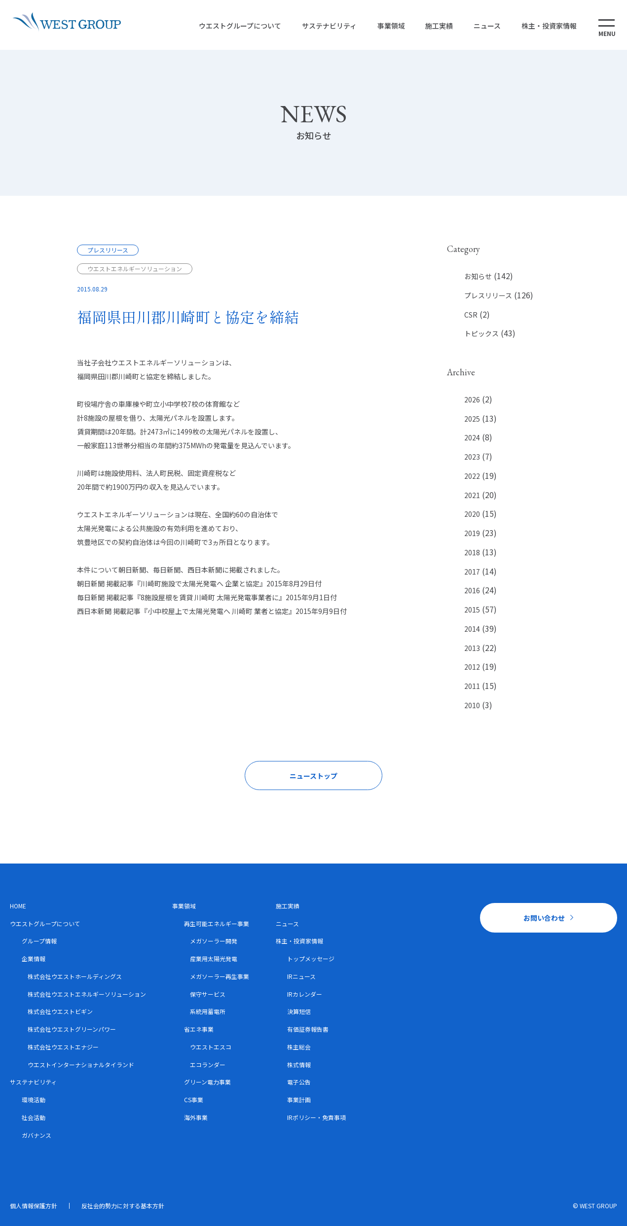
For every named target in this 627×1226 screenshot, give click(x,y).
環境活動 (33, 1099)
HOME (18, 905)
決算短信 (299, 1011)
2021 (472, 495)
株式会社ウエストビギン (60, 1011)
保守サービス (207, 994)
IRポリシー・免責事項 (316, 1117)
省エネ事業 (199, 1029)
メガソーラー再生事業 (219, 976)
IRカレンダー (304, 994)
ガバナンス (36, 1135)
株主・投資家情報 (545, 26)
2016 (472, 590)
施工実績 (436, 26)
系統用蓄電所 (207, 1011)
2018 (472, 552)
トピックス (481, 333)
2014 (472, 629)
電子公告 (299, 1082)
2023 (472, 457)
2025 (472, 419)
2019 (472, 533)
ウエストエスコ (210, 1047)
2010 (472, 705)
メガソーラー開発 (213, 941)
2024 (472, 437)
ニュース (483, 26)
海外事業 (196, 1117)
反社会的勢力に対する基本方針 (122, 1205)
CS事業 (193, 1099)
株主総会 (299, 1047)
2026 (472, 399)
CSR (471, 315)
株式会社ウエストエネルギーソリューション (87, 994)
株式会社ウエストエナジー (63, 1047)
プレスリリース (488, 295)
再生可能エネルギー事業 (216, 923)
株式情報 (299, 1064)
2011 (472, 686)
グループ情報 (39, 941)
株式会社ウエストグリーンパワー (72, 1029)
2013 (472, 648)
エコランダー (207, 1064)
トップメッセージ (310, 958)
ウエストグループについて (236, 26)
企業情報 (33, 958)
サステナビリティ (325, 26)
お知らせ (478, 276)
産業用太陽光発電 (213, 958)
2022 (472, 476)
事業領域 (388, 26)
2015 (472, 609)
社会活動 (33, 1117)
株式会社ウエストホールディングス (75, 976)
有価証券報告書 (308, 1029)
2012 (472, 667)
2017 (472, 572)
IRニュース (301, 976)
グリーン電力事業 (207, 1082)
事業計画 (299, 1099)
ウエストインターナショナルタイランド (81, 1064)
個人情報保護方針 (33, 1205)
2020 (472, 514)
